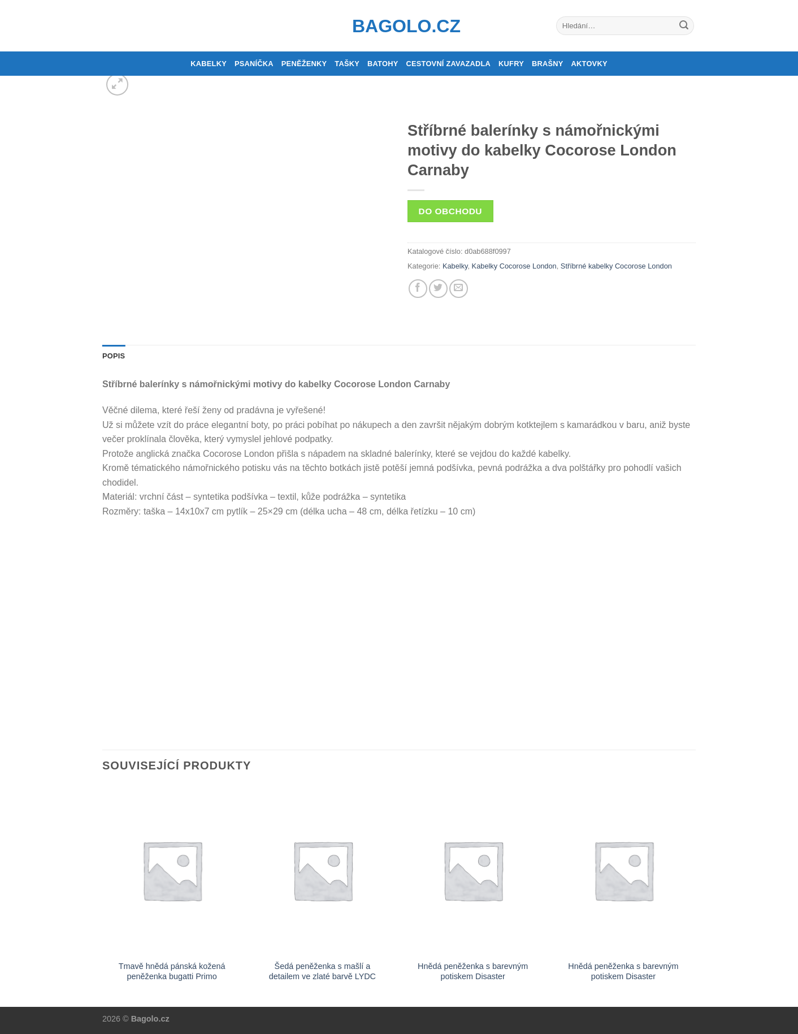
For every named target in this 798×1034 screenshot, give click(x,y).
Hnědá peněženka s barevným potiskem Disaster (473, 971)
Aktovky (589, 63)
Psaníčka (254, 63)
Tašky (347, 63)
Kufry (511, 63)
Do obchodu (450, 211)
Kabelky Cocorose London (514, 266)
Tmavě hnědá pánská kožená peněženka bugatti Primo (172, 971)
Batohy (382, 63)
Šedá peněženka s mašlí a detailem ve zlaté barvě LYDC (322, 971)
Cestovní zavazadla (448, 63)
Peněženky (304, 63)
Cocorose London (643, 266)
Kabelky (208, 63)
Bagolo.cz (399, 26)
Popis (113, 356)
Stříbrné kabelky (587, 266)
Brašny (547, 63)
